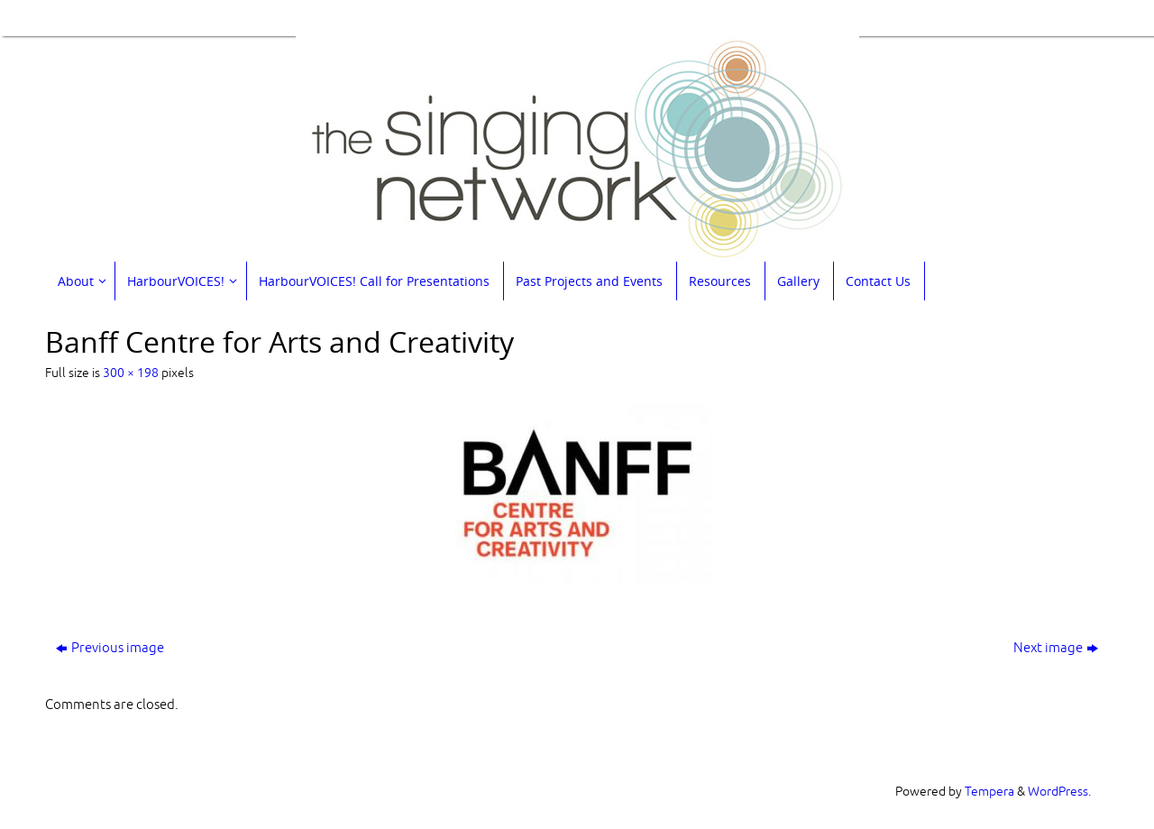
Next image (1055, 648)
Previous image (110, 648)
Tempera (989, 791)
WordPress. (1059, 791)
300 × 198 (131, 373)
